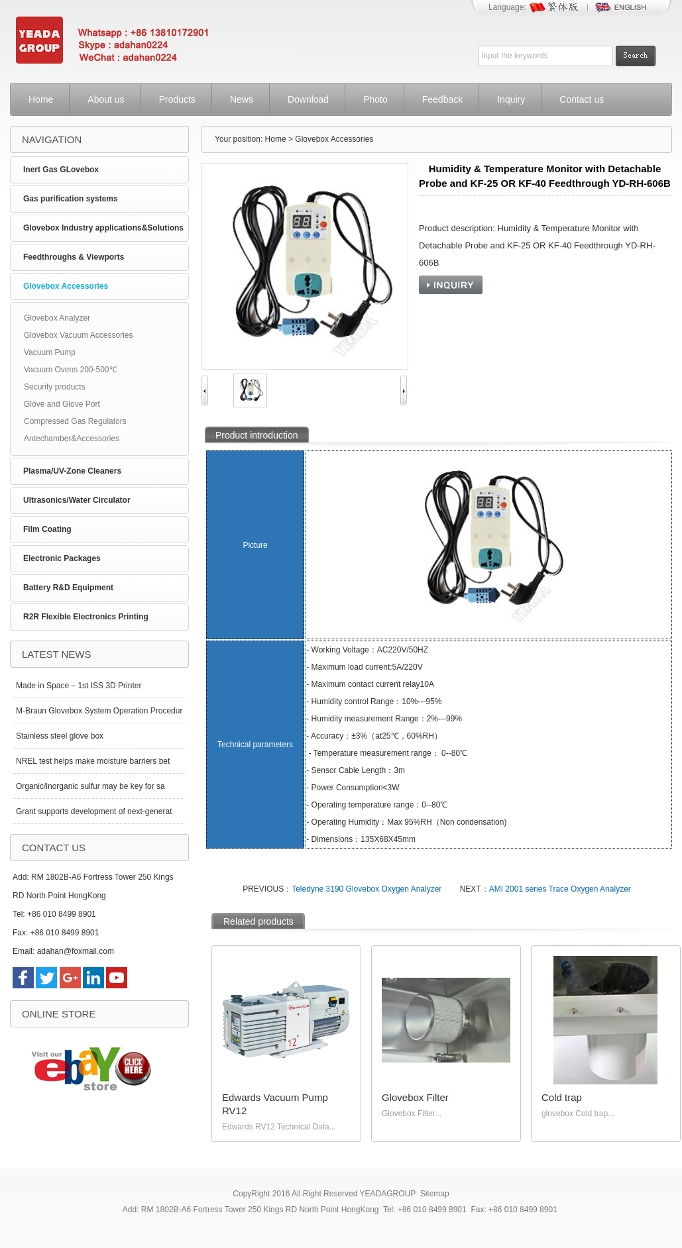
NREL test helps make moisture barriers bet (93, 761)
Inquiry (511, 99)
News (241, 99)
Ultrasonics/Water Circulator (77, 500)
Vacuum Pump (50, 352)
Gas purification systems (70, 198)
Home (40, 99)
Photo (375, 99)
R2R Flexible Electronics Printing (85, 616)
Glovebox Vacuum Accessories (78, 335)
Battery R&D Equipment (68, 587)
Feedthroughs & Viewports (73, 257)
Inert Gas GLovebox (61, 169)
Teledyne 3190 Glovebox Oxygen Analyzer (366, 889)
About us (105, 99)
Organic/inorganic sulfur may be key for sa (90, 786)
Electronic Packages (62, 558)
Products (177, 99)
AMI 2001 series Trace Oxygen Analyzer (560, 889)
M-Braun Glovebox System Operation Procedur (99, 710)
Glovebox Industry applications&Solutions (103, 228)
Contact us (581, 99)
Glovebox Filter (415, 1097)
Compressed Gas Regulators (75, 421)
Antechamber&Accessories (71, 438)
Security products (54, 386)
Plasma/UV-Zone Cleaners (72, 471)
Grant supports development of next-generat (94, 811)
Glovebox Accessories (65, 286)
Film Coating (47, 529)
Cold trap (561, 1097)
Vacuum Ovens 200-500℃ (70, 369)
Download (308, 99)
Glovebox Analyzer (57, 318)
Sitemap (434, 1193)
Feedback (442, 99)
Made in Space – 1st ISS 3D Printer (78, 685)
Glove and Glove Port (62, 404)
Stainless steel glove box (59, 736)
